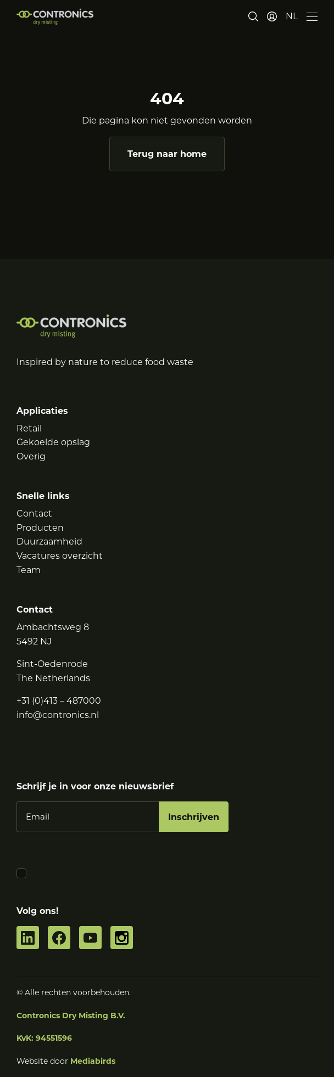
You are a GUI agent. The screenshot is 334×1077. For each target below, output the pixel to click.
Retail (29, 428)
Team (28, 570)
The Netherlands (53, 678)
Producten (40, 528)
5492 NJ (34, 641)
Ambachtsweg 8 (52, 627)
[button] (292, 16)
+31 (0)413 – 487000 (58, 700)
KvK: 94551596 (44, 1038)
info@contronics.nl (57, 715)
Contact (34, 513)
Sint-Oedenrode (52, 664)
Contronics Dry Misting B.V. (70, 1015)
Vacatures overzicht (59, 556)
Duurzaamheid (49, 541)
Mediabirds (92, 1061)
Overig (31, 456)
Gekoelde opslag (53, 442)
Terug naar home (167, 154)
